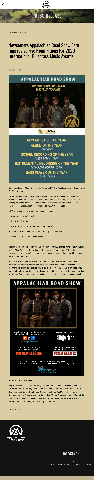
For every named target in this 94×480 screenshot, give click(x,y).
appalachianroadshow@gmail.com (71, 464)
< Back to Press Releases (17, 33)
